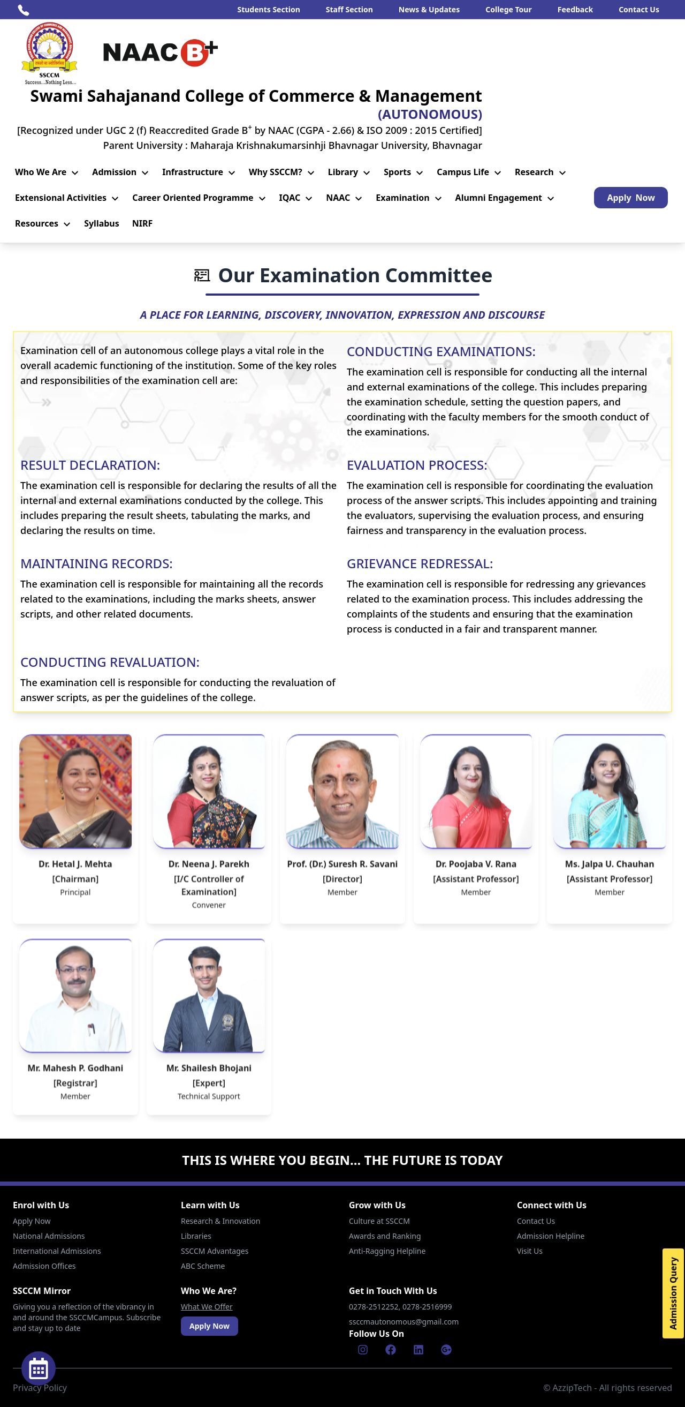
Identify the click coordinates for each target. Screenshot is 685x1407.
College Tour (508, 9)
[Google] (446, 1349)
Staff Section (349, 9)
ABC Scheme (203, 1266)
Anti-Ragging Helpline (387, 1251)
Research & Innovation (220, 1221)
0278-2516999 (428, 1306)
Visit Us (530, 1251)
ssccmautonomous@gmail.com (404, 1321)
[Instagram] (362, 1349)
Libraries (196, 1236)
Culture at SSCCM (379, 1221)
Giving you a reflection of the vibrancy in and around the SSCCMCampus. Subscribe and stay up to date (87, 1317)
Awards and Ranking (385, 1236)
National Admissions (49, 1236)
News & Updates (429, 9)
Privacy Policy (40, 1388)
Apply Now (31, 1221)
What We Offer (207, 1306)
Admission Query (673, 1293)
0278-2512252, (375, 1306)
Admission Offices (44, 1266)
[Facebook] (390, 1349)
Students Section (268, 9)
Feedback (575, 9)
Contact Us (639, 9)
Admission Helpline (550, 1236)
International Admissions (57, 1251)
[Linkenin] (418, 1349)
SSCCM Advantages (214, 1251)
